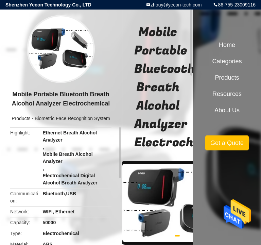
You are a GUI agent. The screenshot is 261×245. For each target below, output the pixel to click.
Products (21, 118)
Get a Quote (227, 143)
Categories (227, 61)
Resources (227, 94)
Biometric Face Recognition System (72, 118)
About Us (227, 110)
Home (227, 45)
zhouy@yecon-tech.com (176, 4)
